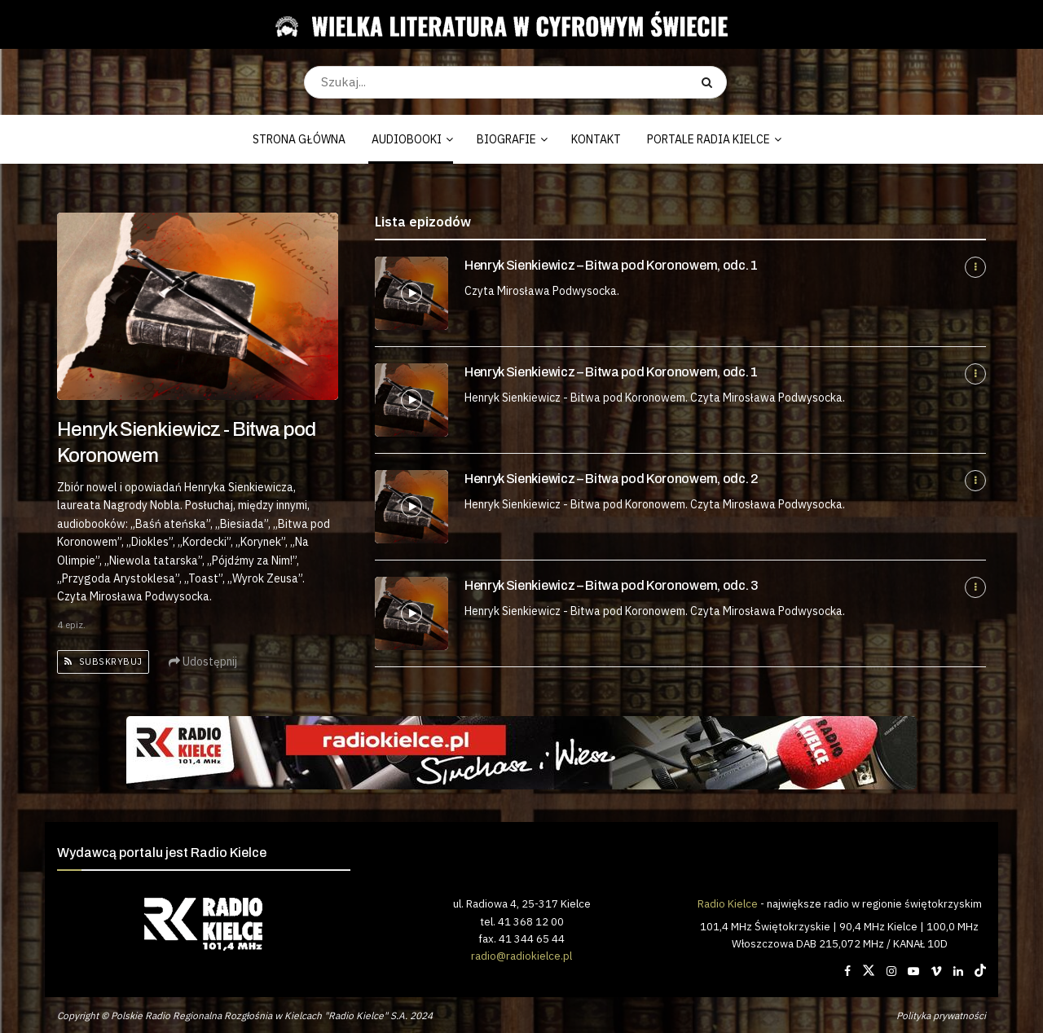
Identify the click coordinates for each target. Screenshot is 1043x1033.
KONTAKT (596, 139)
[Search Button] (710, 82)
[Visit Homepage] (515, 24)
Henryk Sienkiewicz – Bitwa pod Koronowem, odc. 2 (611, 479)
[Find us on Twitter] (868, 971)
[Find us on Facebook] (847, 971)
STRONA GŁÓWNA (299, 139)
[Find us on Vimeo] (936, 971)
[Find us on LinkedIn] (958, 971)
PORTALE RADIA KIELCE (708, 139)
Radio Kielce (728, 903)
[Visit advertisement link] (521, 752)
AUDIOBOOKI (407, 139)
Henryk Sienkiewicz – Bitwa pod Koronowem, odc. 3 (611, 585)
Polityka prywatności (941, 1015)
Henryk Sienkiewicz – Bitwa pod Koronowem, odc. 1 (611, 265)
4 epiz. (71, 624)
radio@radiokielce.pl (521, 955)
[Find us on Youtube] (913, 971)
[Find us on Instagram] (891, 971)
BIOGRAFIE (506, 139)
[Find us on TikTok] (980, 971)
